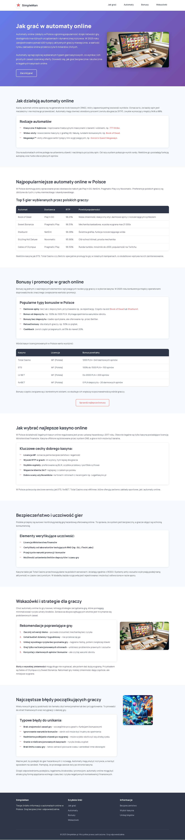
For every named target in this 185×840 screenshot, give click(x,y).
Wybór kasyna (127, 810)
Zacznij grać (26, 73)
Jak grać (112, 4)
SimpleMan (27, 5)
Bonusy (145, 4)
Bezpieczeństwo (128, 805)
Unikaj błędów (127, 815)
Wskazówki (161, 4)
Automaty (129, 4)
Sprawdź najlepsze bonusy (92, 402)
